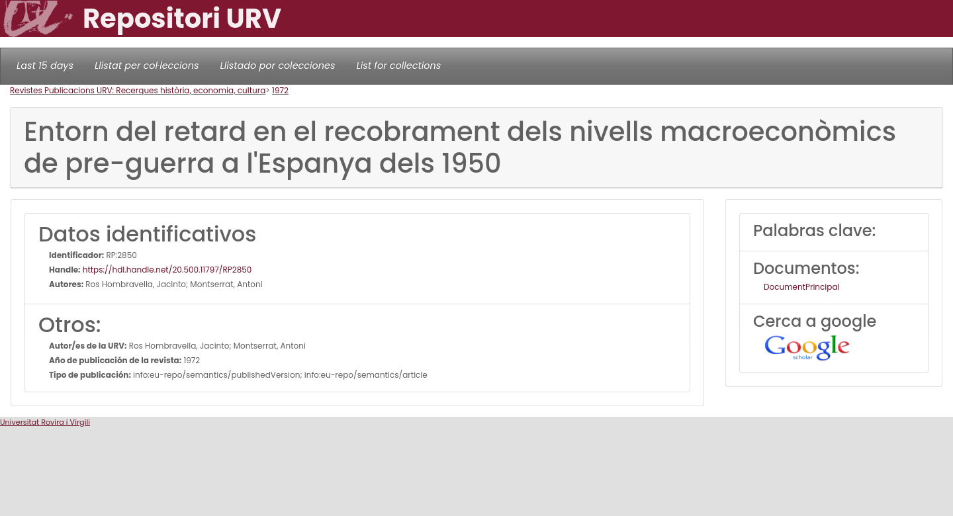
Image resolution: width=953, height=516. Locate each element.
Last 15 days (45, 65)
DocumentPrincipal (801, 286)
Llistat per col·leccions (147, 65)
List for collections (398, 65)
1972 (280, 90)
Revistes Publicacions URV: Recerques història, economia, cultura (137, 90)
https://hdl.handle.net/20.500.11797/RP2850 (166, 269)
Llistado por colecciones (278, 65)
